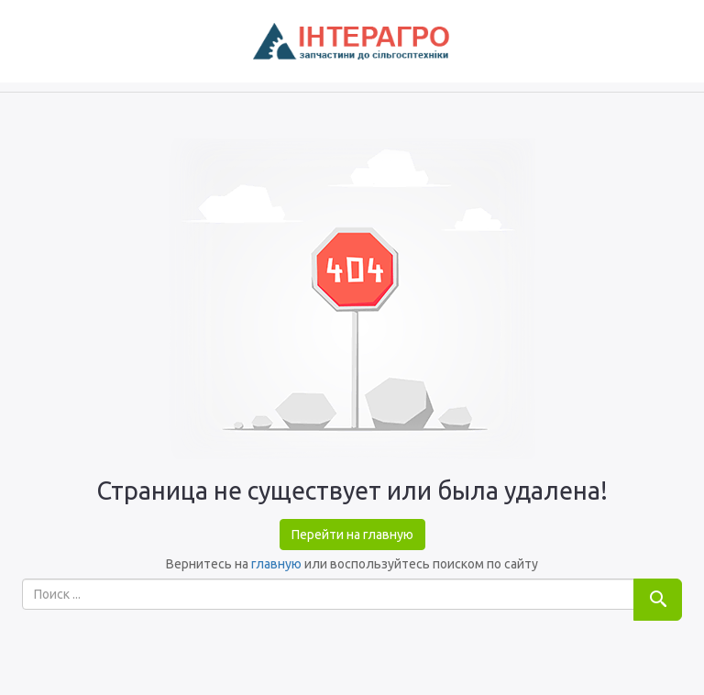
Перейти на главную (352, 534)
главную (276, 564)
